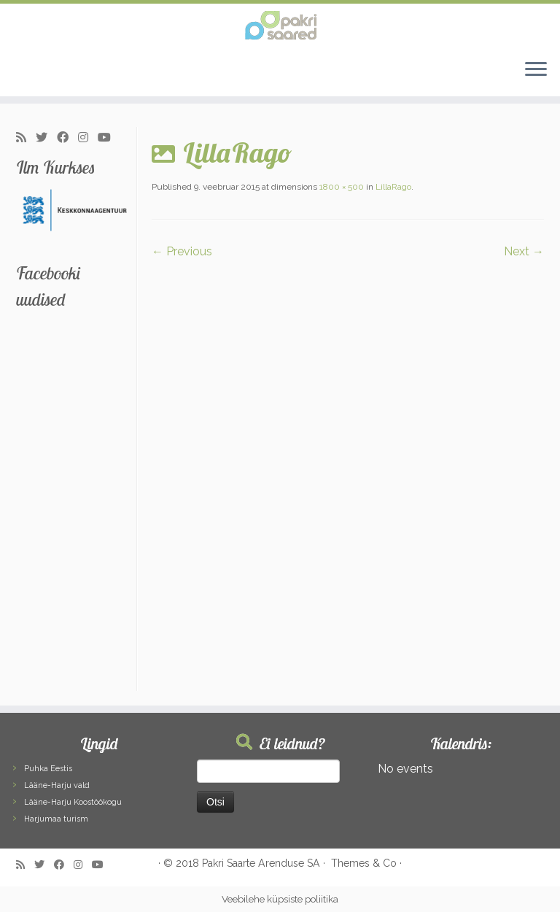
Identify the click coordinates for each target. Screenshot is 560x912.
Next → (524, 251)
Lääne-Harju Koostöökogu (73, 802)
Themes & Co (364, 863)
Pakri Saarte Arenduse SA (261, 863)
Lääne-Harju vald (57, 785)
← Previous (182, 251)
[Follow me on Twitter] (46, 137)
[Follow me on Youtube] (109, 137)
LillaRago (392, 187)
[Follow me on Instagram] (88, 137)
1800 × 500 (340, 187)
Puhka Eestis (48, 768)
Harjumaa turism (56, 819)
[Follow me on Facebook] (67, 137)
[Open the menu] (536, 70)
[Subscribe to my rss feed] (26, 137)
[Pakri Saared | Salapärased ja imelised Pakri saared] (280, 25)
